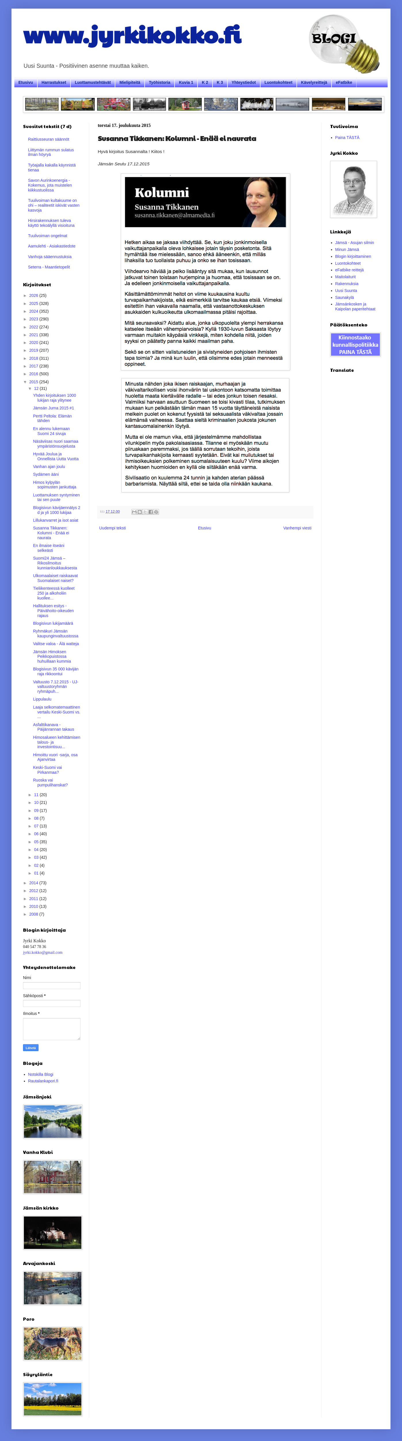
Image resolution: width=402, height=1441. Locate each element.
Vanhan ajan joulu (49, 466)
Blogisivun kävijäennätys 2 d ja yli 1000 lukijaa (56, 510)
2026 (34, 295)
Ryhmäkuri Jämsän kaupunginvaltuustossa (55, 633)
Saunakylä (344, 297)
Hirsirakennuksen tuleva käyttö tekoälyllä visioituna (51, 223)
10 (36, 802)
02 (36, 865)
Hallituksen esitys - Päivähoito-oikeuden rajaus (53, 611)
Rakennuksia (347, 283)
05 (36, 842)
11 (36, 794)
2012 (34, 890)
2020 (34, 342)
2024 (34, 311)
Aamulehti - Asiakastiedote (52, 246)
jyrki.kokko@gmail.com (42, 952)
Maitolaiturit (345, 276)
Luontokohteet (278, 82)
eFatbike (344, 82)
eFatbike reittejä (349, 270)
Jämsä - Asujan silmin (354, 242)
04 (36, 849)
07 (36, 826)
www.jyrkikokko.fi (132, 34)
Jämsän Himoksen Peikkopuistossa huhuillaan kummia (52, 656)
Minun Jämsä (347, 249)
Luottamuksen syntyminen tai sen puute (56, 497)
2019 (34, 350)
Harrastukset (54, 82)
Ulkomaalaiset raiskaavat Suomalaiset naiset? (55, 578)
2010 (34, 906)
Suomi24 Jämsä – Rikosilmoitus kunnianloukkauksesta (55, 563)
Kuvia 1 (186, 82)
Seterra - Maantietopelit (49, 267)
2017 (34, 366)
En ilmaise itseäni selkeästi (48, 548)
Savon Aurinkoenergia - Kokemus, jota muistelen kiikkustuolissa (50, 185)
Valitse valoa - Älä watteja (56, 643)
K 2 (205, 82)
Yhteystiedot (244, 82)
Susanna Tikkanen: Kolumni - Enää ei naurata (51, 533)
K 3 (220, 82)
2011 (34, 898)
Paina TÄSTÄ (347, 137)
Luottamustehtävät (93, 82)
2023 (34, 319)
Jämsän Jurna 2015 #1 (53, 408)
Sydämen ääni (46, 474)
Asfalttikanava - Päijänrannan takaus (53, 727)
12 (36, 388)
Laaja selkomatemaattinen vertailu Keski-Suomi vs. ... (56, 712)
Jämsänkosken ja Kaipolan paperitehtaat (355, 306)
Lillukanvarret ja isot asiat (55, 520)
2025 (34, 303)
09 (36, 810)
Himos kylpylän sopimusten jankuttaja (54, 485)
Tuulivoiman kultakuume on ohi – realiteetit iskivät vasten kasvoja (54, 205)
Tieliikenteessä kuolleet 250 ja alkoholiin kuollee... (53, 593)
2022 (34, 327)
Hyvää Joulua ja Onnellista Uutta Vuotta (56, 456)
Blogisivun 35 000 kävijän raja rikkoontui (56, 671)
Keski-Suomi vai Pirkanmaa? (47, 770)
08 (36, 818)
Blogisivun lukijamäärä (53, 623)
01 (36, 873)
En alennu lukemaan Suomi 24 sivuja (51, 431)
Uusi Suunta (346, 290)
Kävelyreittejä (314, 82)
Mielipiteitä (129, 82)
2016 (34, 374)
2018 (34, 358)
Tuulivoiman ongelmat (47, 235)
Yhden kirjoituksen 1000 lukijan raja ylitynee (54, 398)
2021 (34, 334)
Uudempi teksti (112, 528)
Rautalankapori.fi (43, 1081)
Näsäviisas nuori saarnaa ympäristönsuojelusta (55, 443)
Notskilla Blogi (40, 1074)
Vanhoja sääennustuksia (50, 256)
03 (36, 857)
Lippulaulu (42, 699)
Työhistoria (159, 82)
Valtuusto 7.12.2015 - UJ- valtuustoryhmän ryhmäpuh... (56, 687)
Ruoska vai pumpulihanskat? (50, 782)
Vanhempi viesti (297, 528)
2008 (34, 914)
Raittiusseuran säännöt (48, 139)
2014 (34, 883)
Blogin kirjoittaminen (353, 256)
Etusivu (25, 82)
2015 (34, 382)
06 (36, 833)
